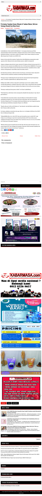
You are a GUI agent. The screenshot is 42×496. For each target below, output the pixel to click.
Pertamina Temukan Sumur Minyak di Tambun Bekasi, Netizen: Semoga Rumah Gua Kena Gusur (19, 25)
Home (2, 19)
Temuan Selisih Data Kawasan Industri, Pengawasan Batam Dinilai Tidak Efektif (20, 446)
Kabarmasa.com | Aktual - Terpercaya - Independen (23, 491)
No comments (17, 28)
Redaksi (3, 468)
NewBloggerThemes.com (30, 495)
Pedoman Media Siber (6, 477)
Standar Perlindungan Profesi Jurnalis (10, 485)
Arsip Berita (15, 403)
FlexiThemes (13, 495)
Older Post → (38, 135)
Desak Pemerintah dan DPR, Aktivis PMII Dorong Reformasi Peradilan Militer (19, 448)
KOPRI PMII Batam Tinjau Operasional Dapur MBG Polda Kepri (16, 457)
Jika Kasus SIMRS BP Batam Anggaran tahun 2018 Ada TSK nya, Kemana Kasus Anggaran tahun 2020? (23, 427)
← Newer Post (4, 135)
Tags (9, 403)
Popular (3, 403)
